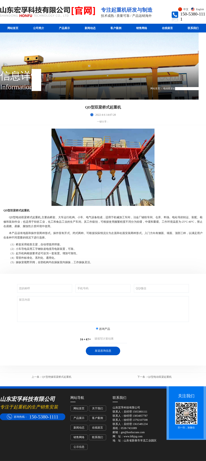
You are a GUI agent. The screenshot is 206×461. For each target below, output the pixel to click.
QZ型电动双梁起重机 (154, 376)
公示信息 (78, 446)
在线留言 (167, 28)
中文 (183, 9)
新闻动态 (90, 28)
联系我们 (193, 28)
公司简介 (38, 28)
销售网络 (141, 28)
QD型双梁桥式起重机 (194, 88)
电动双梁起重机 (171, 88)
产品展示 (64, 28)
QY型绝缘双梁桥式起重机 (51, 376)
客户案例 (115, 28)
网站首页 (12, 28)
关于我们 (97, 408)
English (197, 9)
